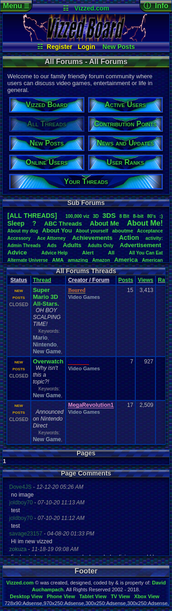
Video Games (84, 297)
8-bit (138, 216)
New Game (47, 351)
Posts (125, 280)
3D (96, 216)
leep (15, 223)
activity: (154, 238)
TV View (120, 596)
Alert (88, 252)
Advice (17, 252)
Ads (52, 245)
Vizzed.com (91, 8)
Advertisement (141, 245)
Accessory (19, 238)
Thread (42, 280)
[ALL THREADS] (32, 215)
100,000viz (77, 216)
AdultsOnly (100, 245)
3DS (109, 215)
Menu (16, 6)
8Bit (124, 216)
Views (145, 280)
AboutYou (57, 230)
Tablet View (93, 596)
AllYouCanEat (146, 252)
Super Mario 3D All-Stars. (46, 297)
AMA (58, 260)
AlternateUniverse (27, 260)
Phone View (61, 596)
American (152, 260)
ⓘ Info (156, 6)
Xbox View (147, 596)
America (126, 259)
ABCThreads (63, 223)
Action (129, 237)
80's (151, 216)
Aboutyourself (92, 230)
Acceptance (150, 230)
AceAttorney (51, 238)
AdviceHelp (54, 252)
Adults (72, 245)
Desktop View (26, 596)
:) (161, 216)
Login (86, 46)
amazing (78, 260)
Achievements (92, 237)
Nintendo (45, 344)
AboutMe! (145, 223)
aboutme (122, 230)
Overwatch (48, 361)
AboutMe (104, 223)
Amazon (101, 260)
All (111, 252)
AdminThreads (24, 245)
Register (59, 46)
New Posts (118, 46)
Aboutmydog (22, 230)
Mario (40, 338)
